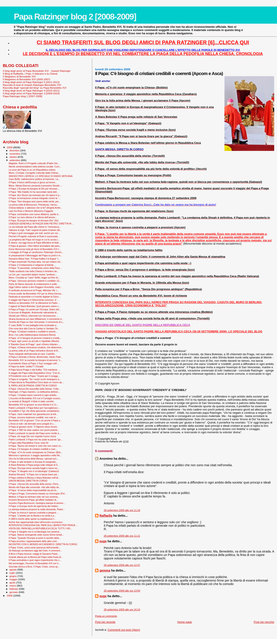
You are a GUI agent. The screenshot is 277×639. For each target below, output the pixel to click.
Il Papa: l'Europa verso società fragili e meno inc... (34, 468)
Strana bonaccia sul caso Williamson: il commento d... (36, 319)
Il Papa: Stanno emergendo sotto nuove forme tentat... (36, 534)
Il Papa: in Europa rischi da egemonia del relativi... (34, 506)
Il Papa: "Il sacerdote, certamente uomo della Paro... (35, 268)
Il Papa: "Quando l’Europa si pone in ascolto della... (35, 538)
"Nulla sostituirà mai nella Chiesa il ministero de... (34, 271)
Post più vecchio (264, 622)
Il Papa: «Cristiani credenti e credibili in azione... (33, 331)
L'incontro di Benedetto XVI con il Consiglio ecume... (35, 398)
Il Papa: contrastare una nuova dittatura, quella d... (34, 214)
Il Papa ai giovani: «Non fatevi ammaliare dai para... (35, 246)
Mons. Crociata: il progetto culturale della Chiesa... (34, 173)
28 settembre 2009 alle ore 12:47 (122, 565)
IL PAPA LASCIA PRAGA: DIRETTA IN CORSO (33, 385)
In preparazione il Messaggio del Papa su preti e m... (35, 255)
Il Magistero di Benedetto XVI (19, 76)
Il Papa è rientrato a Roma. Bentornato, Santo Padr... (35, 357)
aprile (13, 582)
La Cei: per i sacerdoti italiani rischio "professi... (33, 274)
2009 (10, 147)
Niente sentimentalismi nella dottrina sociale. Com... (35, 166)
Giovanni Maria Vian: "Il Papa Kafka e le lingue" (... (34, 258)
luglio (13, 573)
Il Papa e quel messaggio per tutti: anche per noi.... (34, 233)
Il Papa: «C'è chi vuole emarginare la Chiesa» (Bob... (35, 452)
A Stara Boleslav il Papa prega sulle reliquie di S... (34, 465)
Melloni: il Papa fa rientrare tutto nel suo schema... (34, 496)
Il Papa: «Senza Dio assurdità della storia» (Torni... (34, 484)
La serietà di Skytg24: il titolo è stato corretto (31, 401)
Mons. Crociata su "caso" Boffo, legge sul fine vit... (34, 277)
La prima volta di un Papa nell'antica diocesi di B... (34, 350)
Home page (184, 622)
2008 (10, 595)
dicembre (15, 150)
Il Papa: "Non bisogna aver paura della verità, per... (34, 201)
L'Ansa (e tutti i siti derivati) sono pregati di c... (32, 423)
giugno (14, 576)
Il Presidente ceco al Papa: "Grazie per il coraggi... (34, 376)
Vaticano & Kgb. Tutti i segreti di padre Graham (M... (35, 230)
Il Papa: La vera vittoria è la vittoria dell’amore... (33, 217)
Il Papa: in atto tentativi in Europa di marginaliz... (33, 462)
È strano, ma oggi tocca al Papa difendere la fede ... (35, 242)
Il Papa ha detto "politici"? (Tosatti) (26, 366)
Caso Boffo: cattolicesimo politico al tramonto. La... (34, 179)
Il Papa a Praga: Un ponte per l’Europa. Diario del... (35, 309)
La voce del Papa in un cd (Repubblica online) (32, 169)
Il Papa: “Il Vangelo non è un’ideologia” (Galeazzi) (34, 471)
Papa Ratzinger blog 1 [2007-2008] (22, 96)
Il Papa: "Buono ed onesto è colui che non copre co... (36, 446)
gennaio (14, 592)
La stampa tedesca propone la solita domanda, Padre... (37, 509)
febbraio (14, 589)
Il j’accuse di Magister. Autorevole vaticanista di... (33, 312)
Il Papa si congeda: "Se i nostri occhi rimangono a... (35, 379)
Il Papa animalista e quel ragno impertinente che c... (35, 560)
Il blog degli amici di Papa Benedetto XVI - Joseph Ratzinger (37, 70)
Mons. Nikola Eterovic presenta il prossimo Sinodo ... (35, 185)
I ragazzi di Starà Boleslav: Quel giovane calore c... (34, 306)
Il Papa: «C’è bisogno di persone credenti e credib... (35, 338)
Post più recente (105, 622)
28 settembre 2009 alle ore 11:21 (122, 535)
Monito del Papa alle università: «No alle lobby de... (35, 487)
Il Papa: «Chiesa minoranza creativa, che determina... (36, 347)
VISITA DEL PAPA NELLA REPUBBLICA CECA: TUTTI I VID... (40, 528)
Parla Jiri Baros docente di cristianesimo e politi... (33, 284)
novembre (15, 153)
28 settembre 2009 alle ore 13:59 (122, 590)
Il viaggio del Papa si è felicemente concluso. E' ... (34, 300)
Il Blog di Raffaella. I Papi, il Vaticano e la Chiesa (30, 73)
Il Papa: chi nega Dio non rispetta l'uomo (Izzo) (32, 436)
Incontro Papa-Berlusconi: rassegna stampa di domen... (37, 503)
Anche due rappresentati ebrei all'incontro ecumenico (36, 522)
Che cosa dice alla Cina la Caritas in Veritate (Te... (34, 328)
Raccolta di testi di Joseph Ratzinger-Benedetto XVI (32, 84)
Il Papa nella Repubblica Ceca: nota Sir (28, 442)
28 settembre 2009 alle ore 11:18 (122, 510)
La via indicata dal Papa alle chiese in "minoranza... (35, 227)
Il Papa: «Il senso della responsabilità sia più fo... (33, 490)
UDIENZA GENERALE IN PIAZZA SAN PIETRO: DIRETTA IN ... (41, 223)
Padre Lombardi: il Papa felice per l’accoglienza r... (34, 408)
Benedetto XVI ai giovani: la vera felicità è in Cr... (33, 404)
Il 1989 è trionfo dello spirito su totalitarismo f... (32, 519)
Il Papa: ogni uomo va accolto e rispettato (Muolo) (34, 341)
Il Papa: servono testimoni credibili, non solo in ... (33, 417)
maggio (14, 579)
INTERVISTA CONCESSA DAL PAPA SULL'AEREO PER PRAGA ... (43, 525)
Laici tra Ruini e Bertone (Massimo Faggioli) (31, 211)
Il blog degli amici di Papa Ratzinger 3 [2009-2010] (31, 93)
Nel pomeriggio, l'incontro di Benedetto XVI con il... (34, 563)
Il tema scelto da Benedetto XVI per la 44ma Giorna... (36, 293)
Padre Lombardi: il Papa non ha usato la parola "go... (35, 439)
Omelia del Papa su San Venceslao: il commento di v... (36, 322)
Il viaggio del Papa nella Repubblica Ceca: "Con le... (35, 373)
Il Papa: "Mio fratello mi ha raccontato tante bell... (33, 192)
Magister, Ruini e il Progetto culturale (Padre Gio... (34, 163)
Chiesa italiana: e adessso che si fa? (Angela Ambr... (35, 207)
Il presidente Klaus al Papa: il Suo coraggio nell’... (34, 363)
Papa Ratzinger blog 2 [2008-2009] (75, 16)
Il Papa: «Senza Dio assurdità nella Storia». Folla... (34, 388)
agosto (14, 569)
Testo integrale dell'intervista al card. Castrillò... (32, 354)
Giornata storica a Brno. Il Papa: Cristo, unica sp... (34, 566)
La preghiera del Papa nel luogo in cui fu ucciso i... (34, 239)
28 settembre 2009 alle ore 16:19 (122, 609)
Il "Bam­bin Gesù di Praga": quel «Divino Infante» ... (34, 344)
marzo (13, 585)
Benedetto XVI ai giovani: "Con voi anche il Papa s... (35, 420)
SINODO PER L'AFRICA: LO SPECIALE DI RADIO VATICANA (40, 176)
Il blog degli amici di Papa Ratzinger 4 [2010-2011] (31, 90)
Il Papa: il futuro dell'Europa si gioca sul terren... (33, 182)
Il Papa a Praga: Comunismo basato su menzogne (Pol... (37, 493)
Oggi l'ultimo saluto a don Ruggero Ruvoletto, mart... (35, 287)
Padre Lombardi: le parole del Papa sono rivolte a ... (35, 433)
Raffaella (105, 515)
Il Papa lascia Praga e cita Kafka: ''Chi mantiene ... (34, 369)
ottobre (14, 157)
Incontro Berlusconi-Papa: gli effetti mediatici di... (33, 499)
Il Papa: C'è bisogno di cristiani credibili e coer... (33, 449)
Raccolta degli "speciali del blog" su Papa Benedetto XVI (34, 87)
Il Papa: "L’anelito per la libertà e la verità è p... (32, 515)
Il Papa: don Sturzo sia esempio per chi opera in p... (35, 195)
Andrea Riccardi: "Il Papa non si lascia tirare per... (34, 474)
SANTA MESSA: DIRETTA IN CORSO (28, 480)
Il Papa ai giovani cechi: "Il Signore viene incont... (34, 426)
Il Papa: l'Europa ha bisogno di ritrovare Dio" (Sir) (33, 220)
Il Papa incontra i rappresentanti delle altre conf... (33, 541)
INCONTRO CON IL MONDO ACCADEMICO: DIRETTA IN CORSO (43, 544)
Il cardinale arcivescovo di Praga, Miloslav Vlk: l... (34, 290)
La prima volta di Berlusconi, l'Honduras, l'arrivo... (34, 204)
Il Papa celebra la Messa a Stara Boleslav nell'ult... (34, 477)
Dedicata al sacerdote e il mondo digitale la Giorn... (34, 296)
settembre (15, 160)
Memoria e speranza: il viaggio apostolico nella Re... (35, 455)
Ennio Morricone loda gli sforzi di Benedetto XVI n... (35, 249)
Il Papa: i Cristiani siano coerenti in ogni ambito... (33, 395)
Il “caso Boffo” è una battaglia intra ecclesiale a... (33, 325)
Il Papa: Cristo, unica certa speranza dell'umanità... (34, 547)
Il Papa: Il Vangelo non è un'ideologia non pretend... (35, 531)
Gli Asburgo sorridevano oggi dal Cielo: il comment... (35, 550)
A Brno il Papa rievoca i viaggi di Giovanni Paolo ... (34, 553)
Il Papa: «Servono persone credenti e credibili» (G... (35, 280)
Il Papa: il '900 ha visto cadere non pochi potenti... (34, 430)
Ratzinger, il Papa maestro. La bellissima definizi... (34, 392)
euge (102, 541)
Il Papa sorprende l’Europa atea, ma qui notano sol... (35, 261)
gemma (104, 570)
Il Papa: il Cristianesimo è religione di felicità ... (32, 265)
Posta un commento (106, 616)
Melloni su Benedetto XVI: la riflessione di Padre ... (34, 303)
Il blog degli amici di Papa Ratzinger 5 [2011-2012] (31, 82)
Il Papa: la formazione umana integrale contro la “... (35, 198)
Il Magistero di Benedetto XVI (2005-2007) (26, 79)
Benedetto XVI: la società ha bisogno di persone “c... (35, 360)
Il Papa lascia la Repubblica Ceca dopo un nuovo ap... (36, 382)
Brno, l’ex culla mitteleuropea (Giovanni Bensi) (32, 334)
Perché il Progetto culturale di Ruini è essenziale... (34, 236)
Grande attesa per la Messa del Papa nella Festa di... (36, 557)
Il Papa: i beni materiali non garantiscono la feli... (33, 414)
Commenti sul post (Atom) (124, 629)
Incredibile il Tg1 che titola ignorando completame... (35, 411)
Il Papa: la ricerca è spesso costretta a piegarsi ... (34, 512)
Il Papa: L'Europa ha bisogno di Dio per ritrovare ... (34, 188)
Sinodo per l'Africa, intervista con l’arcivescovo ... (33, 315)
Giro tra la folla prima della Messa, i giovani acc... (33, 458)
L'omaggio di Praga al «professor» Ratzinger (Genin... (36, 252)
